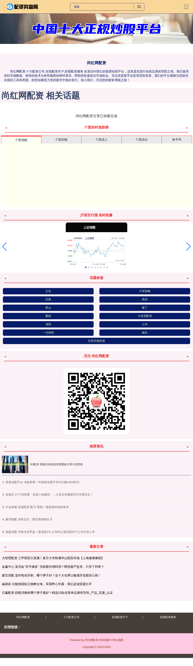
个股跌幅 (61, 139)
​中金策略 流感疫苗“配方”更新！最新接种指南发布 (37, 507)
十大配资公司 (71, 617)
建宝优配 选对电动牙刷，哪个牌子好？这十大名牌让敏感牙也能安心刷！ (51, 575)
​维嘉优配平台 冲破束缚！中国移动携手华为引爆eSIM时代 (42, 482)
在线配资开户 (120, 617)
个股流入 (101, 139)
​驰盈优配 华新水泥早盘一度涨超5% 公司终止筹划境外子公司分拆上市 (50, 531)
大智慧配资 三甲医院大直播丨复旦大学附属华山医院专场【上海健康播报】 (53, 558)
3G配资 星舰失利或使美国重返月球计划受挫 (56, 464)
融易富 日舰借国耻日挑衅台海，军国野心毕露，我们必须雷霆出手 (47, 584)
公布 (145, 324)
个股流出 (142, 139)
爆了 (145, 307)
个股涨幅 (21, 140)
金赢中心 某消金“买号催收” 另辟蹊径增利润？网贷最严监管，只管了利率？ (53, 566)
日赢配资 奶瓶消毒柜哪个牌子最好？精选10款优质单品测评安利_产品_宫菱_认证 (57, 592)
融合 (145, 332)
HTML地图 (117, 640)
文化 (48, 291)
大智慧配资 (145, 315)
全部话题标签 (96, 340)
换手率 (176, 139)
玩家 (48, 299)
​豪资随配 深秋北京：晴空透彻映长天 (29, 519)
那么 (48, 307)
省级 (48, 324)
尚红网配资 (23, 617)
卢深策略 (145, 291)
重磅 (48, 315)
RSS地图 (104, 640)
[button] (4, 246)
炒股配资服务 (168, 617)
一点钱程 (48, 332)
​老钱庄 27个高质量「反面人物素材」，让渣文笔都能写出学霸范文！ (49, 494)
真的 (145, 299)
